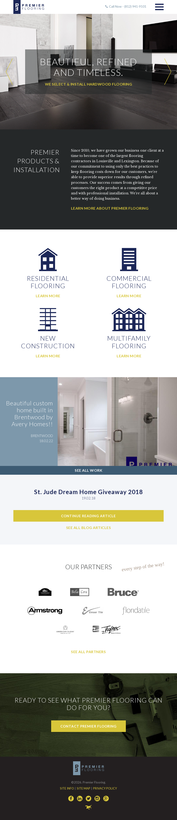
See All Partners (88, 651)
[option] (88, 71)
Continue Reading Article (88, 516)
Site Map (83, 788)
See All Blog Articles (88, 527)
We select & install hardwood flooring (88, 84)
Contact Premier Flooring (88, 726)
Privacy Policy (105, 788)
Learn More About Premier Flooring (110, 208)
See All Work (88, 470)
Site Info (67, 788)
